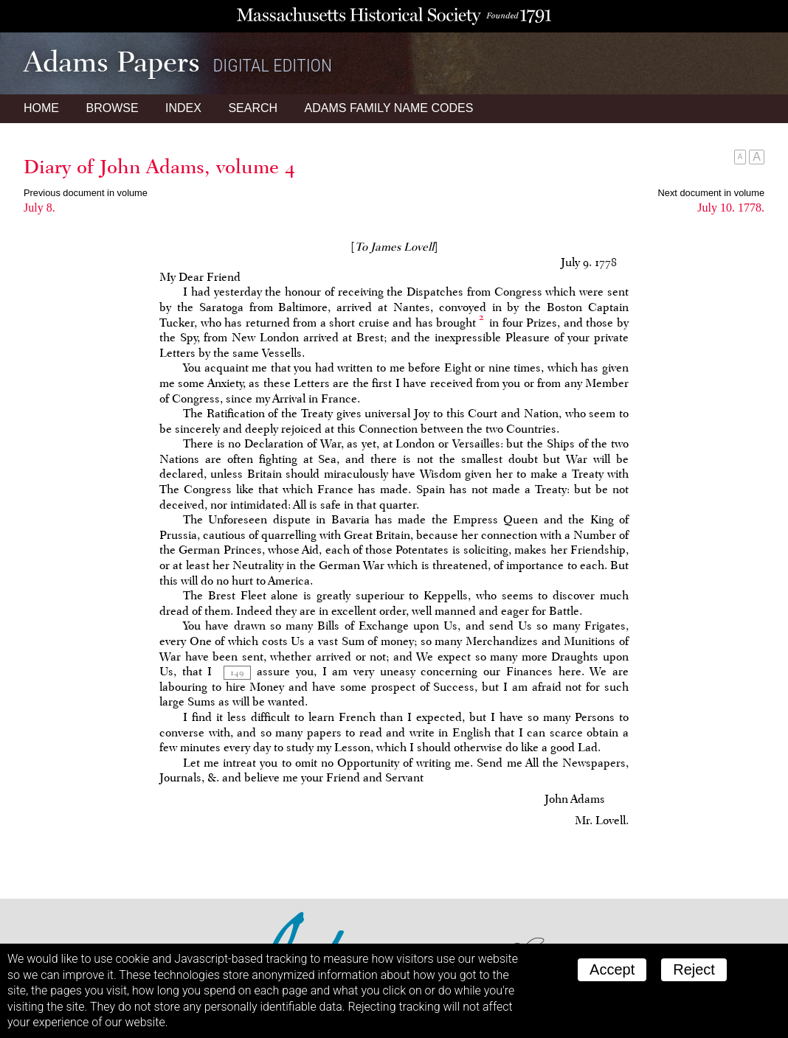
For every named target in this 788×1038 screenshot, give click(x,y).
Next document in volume (711, 192)
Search (252, 108)
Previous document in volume (86, 192)
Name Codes (389, 108)
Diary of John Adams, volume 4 (159, 166)
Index (183, 108)
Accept (612, 969)
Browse (112, 108)
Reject (694, 969)
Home (41, 108)
